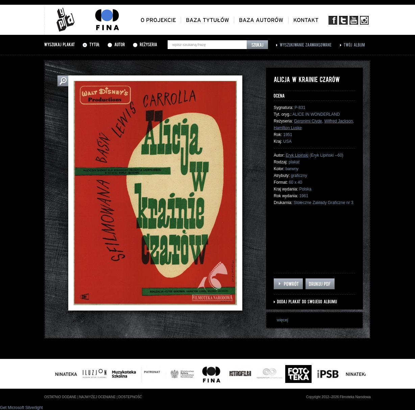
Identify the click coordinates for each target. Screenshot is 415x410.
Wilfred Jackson (338, 121)
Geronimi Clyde (308, 121)
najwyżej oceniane (97, 397)
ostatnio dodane (60, 397)
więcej (282, 320)
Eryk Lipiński (297, 155)
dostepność (130, 397)
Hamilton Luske (288, 128)
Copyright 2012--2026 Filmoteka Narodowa (338, 397)
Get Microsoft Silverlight (21, 407)
